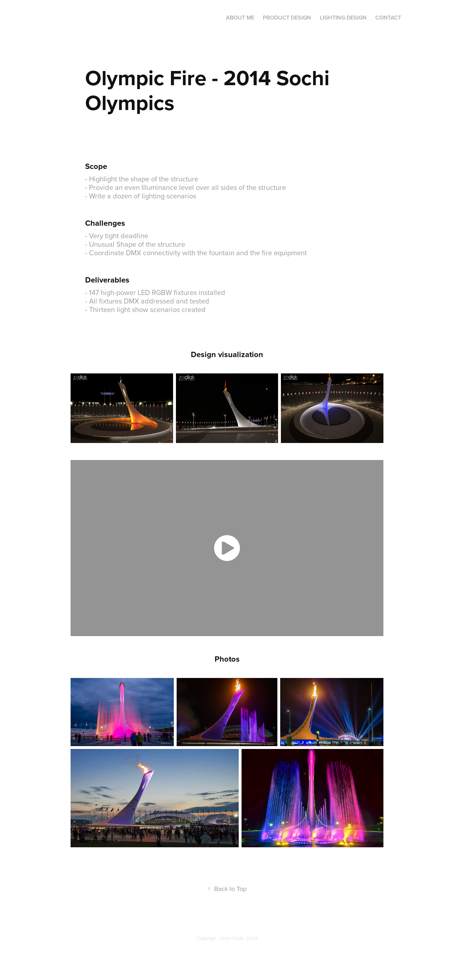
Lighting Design (343, 17)
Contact (388, 17)
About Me (240, 17)
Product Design (287, 17)
